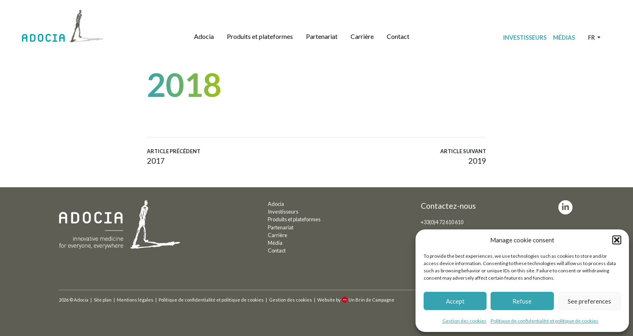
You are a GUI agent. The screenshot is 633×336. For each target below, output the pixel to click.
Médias (564, 37)
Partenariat (322, 36)
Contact (398, 36)
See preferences (589, 301)
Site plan (103, 299)
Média (275, 243)
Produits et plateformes (260, 36)
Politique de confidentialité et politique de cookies (545, 321)
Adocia (204, 36)
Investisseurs (525, 37)
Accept (455, 301)
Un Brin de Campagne (368, 299)
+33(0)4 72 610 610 (442, 222)
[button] (617, 240)
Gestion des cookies (464, 321)
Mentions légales (135, 299)
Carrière (362, 36)
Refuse (522, 301)
